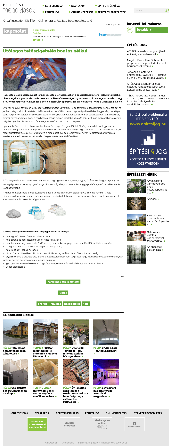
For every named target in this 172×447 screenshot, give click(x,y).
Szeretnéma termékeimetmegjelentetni (37, 424)
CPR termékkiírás (109, 5)
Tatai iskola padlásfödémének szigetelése (14, 351)
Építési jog (52, 12)
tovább (38, 40)
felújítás (61, 20)
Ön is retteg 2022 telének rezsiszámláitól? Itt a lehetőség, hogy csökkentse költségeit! (75, 395)
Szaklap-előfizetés (69, 424)
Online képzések (82, 12)
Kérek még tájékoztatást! (63, 281)
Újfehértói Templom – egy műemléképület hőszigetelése (73, 352)
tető (89, 20)
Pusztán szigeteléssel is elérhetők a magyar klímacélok (45, 352)
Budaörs (37, 33)
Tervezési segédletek (112, 12)
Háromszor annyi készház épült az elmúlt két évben (43, 393)
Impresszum (84, 443)
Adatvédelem (51, 443)
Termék (36, 20)
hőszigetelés (76, 20)
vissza (63, 292)
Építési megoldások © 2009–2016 (110, 443)
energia (50, 20)
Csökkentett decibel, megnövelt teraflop (15, 391)
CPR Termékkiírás (67, 413)
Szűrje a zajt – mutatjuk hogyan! (105, 349)
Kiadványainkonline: (102, 424)
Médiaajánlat (67, 443)
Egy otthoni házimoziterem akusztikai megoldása (104, 392)
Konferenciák (54, 5)
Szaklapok (78, 5)
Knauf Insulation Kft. (16, 20)
